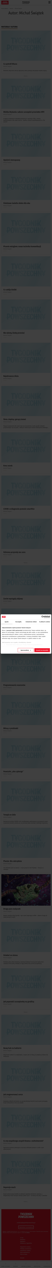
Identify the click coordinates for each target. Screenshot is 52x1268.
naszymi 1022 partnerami (14, 630)
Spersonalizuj (26, 650)
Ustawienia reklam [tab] (31, 621)
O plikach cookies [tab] (44, 621)
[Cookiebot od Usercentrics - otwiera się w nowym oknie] (42, 617)
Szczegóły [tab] (18, 621)
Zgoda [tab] (7, 621)
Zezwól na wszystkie (42, 650)
